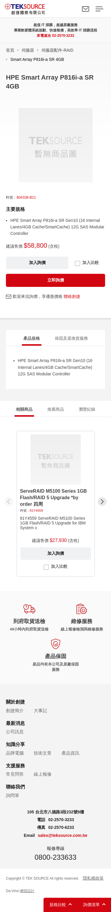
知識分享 (15, 744)
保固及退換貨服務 (71, 338)
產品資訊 (70, 752)
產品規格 (31, 338)
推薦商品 (55, 409)
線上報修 (43, 774)
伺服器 (28, 50)
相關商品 (24, 409)
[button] (102, 501)
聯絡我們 (85, 8)
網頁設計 (27, 891)
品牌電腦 (15, 752)
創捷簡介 (15, 710)
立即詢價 (55, 280)
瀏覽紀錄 (87, 409)
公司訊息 (15, 731)
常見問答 (15, 774)
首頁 (10, 50)
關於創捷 (15, 701)
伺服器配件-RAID (57, 50)
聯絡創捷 (72, 296)
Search (71, 8)
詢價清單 (91, 904)
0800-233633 (55, 857)
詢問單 (12, 795)
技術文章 (43, 752)
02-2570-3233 (63, 36)
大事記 (40, 710)
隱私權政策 (93, 878)
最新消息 (15, 723)
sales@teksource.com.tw (62, 835)
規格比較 (57, 904)
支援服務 (15, 765)
